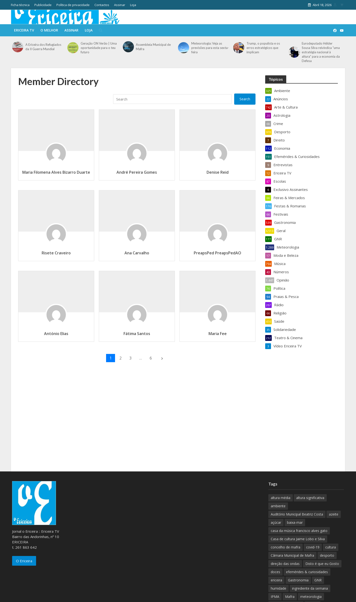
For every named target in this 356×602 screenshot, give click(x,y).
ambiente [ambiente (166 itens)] (278, 506)
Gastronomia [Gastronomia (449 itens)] (298, 580)
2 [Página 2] (120, 358)
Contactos (101, 5)
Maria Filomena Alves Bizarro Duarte (56, 172)
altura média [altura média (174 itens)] (280, 497)
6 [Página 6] (151, 358)
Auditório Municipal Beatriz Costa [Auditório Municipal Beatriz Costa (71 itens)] (297, 514)
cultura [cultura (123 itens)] (330, 547)
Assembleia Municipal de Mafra (153, 47)
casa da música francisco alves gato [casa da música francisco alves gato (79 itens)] (299, 530)
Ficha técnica (20, 5)
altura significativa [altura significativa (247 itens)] (310, 497)
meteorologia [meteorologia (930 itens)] (311, 596)
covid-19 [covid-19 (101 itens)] (312, 547)
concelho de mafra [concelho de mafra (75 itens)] (285, 547)
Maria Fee (218, 333)
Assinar (119, 5)
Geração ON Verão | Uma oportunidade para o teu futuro (99, 47)
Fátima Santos (137, 333)
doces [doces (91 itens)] (275, 572)
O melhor (49, 30)
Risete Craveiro (56, 253)
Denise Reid (218, 172)
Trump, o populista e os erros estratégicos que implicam (263, 47)
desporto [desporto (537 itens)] (327, 555)
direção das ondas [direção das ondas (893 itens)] (285, 563)
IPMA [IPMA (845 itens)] (275, 596)
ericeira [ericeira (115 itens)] (276, 580)
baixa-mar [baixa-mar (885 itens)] (295, 522)
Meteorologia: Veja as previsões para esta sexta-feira (210, 47)
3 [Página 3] (130, 358)
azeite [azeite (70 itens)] (333, 514)
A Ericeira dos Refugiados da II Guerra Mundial (43, 47)
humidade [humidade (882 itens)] (278, 588)
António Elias (56, 333)
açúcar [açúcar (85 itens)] (276, 522)
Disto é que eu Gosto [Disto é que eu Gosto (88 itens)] (322, 563)
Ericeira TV (24, 30)
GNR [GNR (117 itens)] (318, 580)
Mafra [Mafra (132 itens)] (289, 596)
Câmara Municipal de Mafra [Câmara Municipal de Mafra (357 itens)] (292, 555)
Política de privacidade (73, 5)
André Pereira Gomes (136, 172)
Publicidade (43, 5)
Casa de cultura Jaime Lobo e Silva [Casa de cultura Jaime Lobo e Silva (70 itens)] (298, 539)
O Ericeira (24, 560)
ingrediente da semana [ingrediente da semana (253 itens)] (310, 588)
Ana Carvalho (136, 253)
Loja (133, 5)
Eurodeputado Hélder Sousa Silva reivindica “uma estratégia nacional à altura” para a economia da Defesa (321, 52)
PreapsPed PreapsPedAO (217, 253)
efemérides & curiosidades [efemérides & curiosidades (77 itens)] (307, 572)
